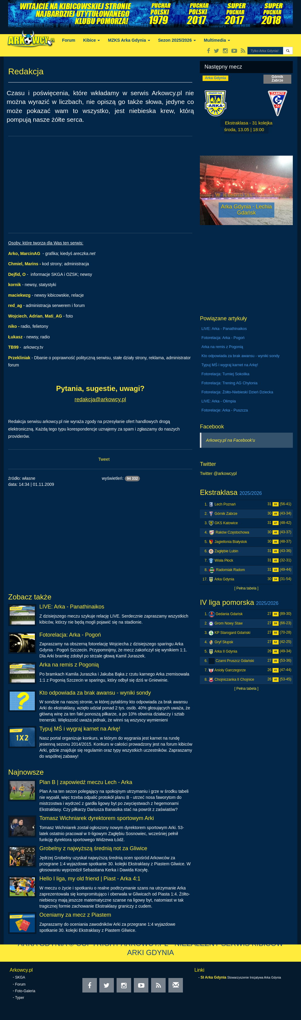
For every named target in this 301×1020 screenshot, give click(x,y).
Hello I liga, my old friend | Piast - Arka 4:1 (90, 879)
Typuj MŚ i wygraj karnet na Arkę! (79, 729)
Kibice (91, 40)
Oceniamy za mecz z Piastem (75, 915)
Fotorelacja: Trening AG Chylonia (229, 383)
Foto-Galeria (25, 991)
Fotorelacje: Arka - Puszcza (224, 410)
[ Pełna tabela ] (246, 588)
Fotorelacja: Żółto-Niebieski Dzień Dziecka (237, 392)
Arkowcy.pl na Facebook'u (230, 440)
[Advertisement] (100, 184)
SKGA (20, 977)
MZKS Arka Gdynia (129, 40)
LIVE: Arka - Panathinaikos (71, 607)
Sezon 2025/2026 (177, 40)
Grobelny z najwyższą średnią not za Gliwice (93, 848)
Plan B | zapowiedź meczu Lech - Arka (85, 782)
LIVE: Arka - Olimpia (218, 401)
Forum (68, 40)
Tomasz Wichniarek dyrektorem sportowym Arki (96, 818)
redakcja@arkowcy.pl (100, 399)
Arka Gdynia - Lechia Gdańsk (246, 210)
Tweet (103, 459)
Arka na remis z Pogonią (69, 665)
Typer (19, 998)
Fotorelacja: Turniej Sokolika (225, 374)
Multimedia (217, 40)
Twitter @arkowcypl (218, 473)
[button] (288, 50)
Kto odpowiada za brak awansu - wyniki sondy (95, 693)
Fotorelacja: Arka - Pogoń (70, 635)
